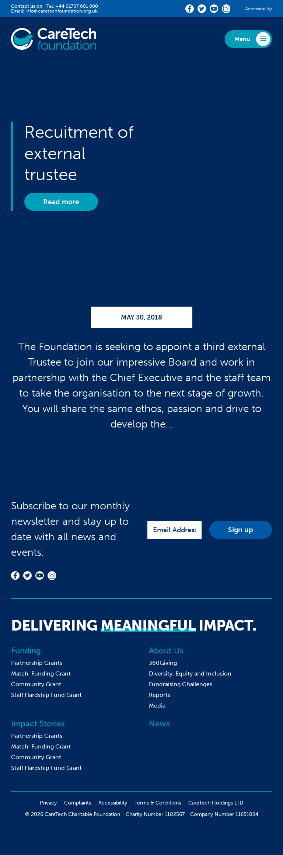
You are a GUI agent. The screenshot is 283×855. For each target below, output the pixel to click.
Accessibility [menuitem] (112, 803)
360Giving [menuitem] (163, 662)
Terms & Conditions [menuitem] (157, 803)
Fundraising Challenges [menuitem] (180, 684)
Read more (61, 202)
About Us (166, 651)
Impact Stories (38, 724)
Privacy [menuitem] (48, 803)
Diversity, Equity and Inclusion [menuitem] (190, 673)
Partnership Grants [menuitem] (36, 662)
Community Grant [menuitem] (36, 684)
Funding (26, 651)
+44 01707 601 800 (76, 6)
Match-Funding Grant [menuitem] (41, 673)
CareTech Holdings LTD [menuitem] (215, 803)
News (159, 724)
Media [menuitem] (157, 705)
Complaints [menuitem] (77, 803)
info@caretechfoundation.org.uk (61, 11)
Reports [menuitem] (159, 694)
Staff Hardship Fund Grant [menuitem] (46, 694)
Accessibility (258, 8)
